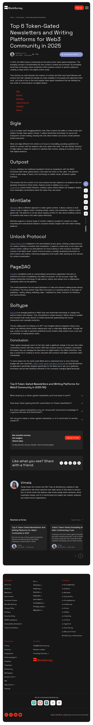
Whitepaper (8, 673)
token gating (20, 17)
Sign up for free (73, 438)
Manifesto (8, 593)
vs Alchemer (66, 593)
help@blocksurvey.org (41, 646)
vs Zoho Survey (67, 628)
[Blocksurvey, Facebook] (11, 715)
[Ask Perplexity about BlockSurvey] (46, 703)
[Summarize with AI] (85, 183)
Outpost (19, 95)
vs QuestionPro (67, 597)
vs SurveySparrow (68, 601)
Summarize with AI (70, 55)
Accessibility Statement (13, 624)
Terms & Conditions (11, 628)
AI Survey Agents (10, 658)
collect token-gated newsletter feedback (49, 364)
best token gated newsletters (36, 17)
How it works (9, 597)
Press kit (7, 589)
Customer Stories (10, 601)
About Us (7, 585)
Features (7, 650)
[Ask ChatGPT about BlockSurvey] (33, 703)
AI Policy (7, 612)
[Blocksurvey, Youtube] (20, 715)
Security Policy (9, 616)
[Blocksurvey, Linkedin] (16, 715)
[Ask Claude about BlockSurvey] (40, 703)
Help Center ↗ (9, 685)
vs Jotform (66, 620)
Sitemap (7, 689)
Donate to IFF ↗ (10, 677)
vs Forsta (65, 608)
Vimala (24, 53)
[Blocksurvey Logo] (13, 8)
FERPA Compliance (10, 620)
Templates (8, 665)
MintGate (19, 99)
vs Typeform (66, 624)
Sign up (79, 8)
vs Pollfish (65, 612)
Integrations (8, 654)
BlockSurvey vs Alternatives (72, 636)
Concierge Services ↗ (41, 654)
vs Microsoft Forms (69, 632)
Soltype (19, 110)
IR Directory (8, 669)
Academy (7, 661)
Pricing (6, 646)
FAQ (5, 681)
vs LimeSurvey (67, 604)
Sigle (18, 92)
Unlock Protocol (22, 103)
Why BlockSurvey (10, 604)
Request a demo (39, 650)
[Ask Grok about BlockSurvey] (59, 703)
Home (12, 17)
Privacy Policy (9, 608)
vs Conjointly (66, 616)
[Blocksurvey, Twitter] (6, 715)
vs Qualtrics (66, 589)
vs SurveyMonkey (68, 585)
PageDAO (20, 107)
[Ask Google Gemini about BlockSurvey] (52, 703)
